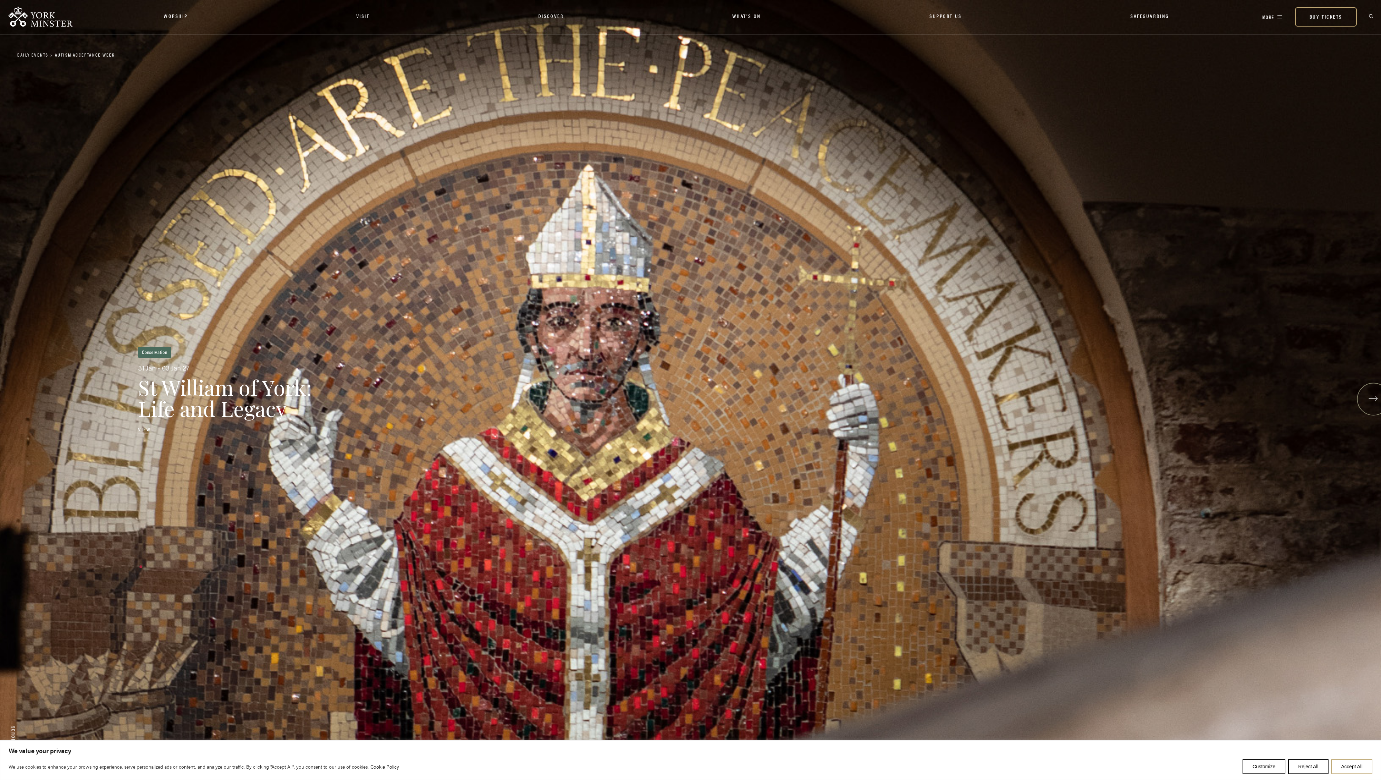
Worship (175, 15)
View (144, 429)
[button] (140, 566)
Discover (550, 15)
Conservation (154, 351)
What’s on (746, 15)
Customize (1264, 766)
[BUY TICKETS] (1326, 17)
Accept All (1351, 766)
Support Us (945, 15)
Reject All (1308, 766)
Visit (363, 15)
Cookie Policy (384, 766)
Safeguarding (1149, 15)
